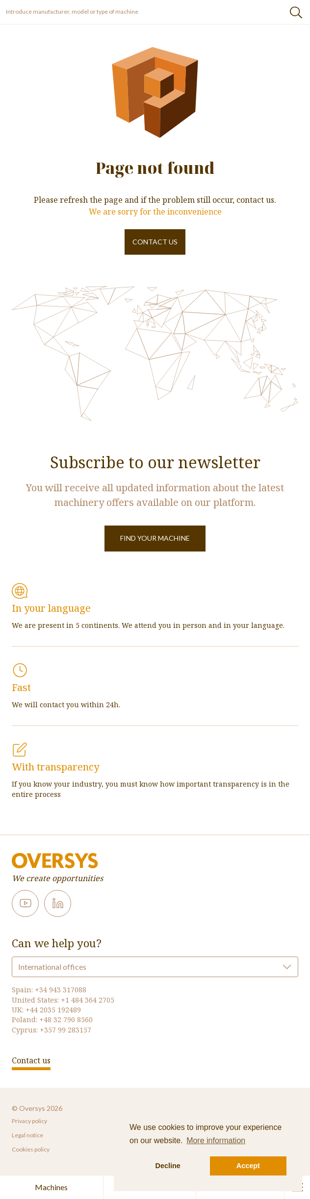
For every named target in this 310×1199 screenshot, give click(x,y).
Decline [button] (168, 1166)
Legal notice (27, 1135)
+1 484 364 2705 (87, 1000)
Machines (51, 1187)
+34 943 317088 (60, 989)
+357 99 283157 (65, 1029)
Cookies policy (31, 1149)
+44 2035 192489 (53, 1009)
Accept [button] (248, 1166)
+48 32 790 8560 (66, 1019)
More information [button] (215, 1140)
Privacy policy (29, 1121)
